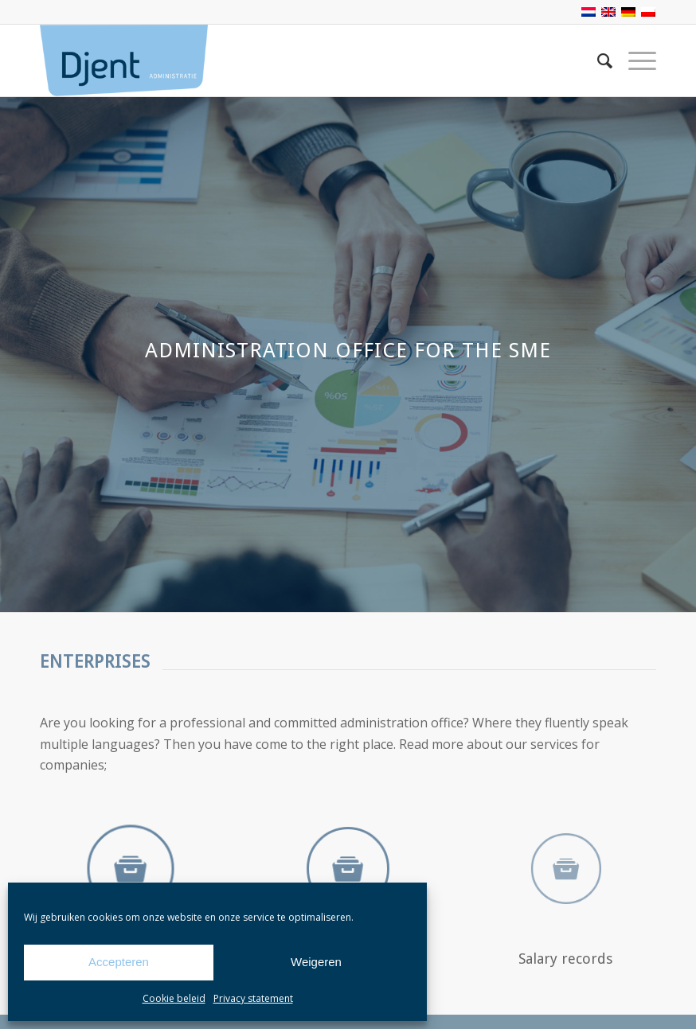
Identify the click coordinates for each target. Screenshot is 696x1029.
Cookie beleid (174, 998)
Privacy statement (253, 998)
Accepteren (118, 962)
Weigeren (316, 962)
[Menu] (634, 60)
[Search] (596, 60)
